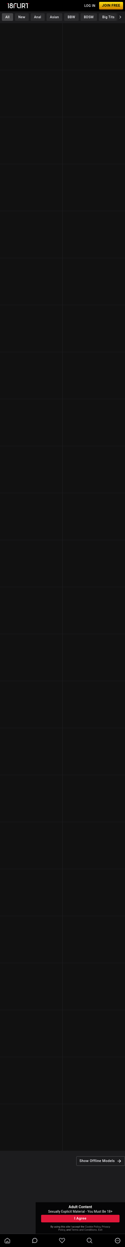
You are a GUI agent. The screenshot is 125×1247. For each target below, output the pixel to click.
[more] (118, 1241)
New (21, 17)
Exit (100, 1229)
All (7, 17)
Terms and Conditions (84, 1229)
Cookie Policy (93, 1226)
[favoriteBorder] (62, 1240)
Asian (54, 17)
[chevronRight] (120, 17)
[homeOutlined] (7, 1241)
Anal (37, 17)
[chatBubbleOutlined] (34, 1240)
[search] (90, 1241)
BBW (71, 17)
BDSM (89, 17)
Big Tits (108, 17)
